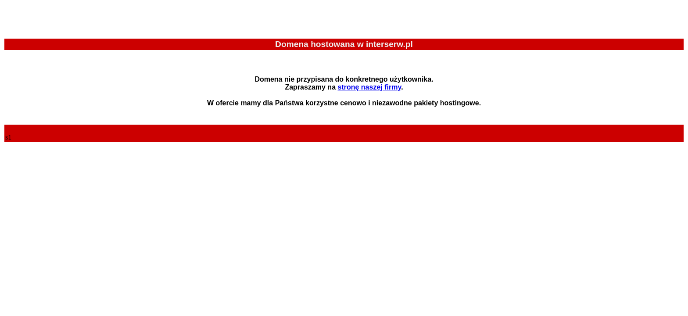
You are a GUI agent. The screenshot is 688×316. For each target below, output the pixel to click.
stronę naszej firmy (369, 87)
